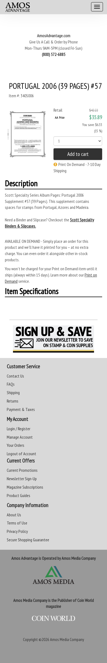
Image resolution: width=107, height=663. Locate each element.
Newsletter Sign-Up (22, 478)
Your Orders (15, 445)
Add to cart (78, 154)
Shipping (13, 392)
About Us (14, 514)
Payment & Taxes (21, 409)
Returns (12, 401)
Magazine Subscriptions (25, 487)
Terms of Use (17, 523)
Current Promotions (22, 470)
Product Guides (18, 495)
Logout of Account (21, 453)
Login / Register (18, 428)
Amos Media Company (67, 639)
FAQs (11, 384)
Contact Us (15, 376)
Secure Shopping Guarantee (28, 539)
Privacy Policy (17, 531)
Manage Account (20, 437)
